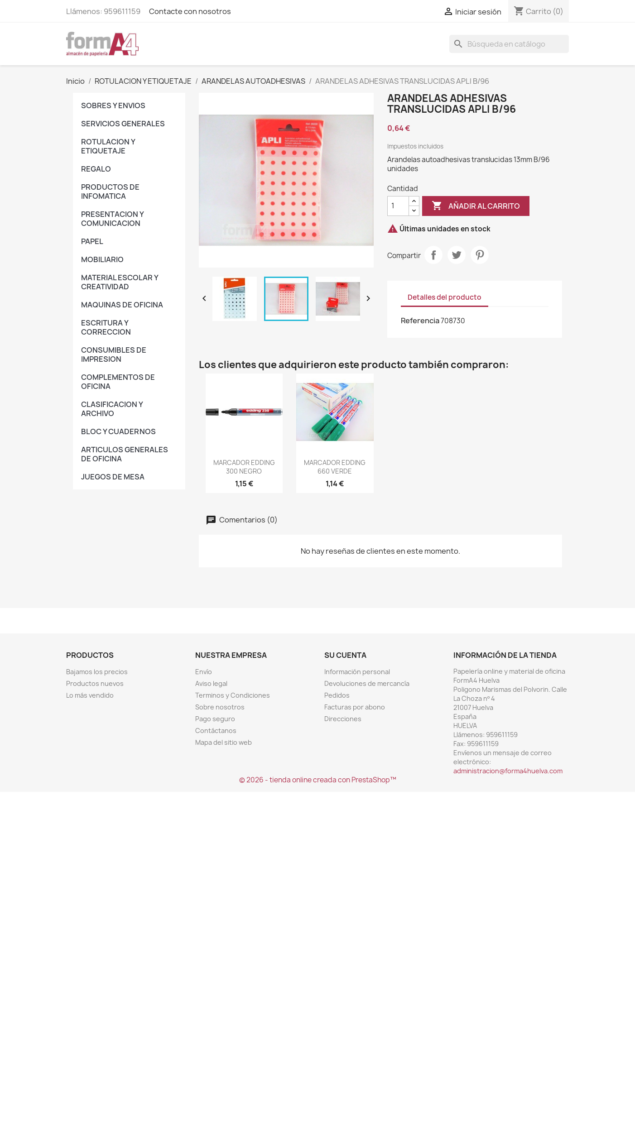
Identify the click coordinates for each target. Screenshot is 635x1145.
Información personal (357, 671)
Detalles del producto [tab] (444, 297)
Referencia (420, 320)
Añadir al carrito (476, 206)
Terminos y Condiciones (232, 695)
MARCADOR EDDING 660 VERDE (335, 467)
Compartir (433, 255)
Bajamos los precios (97, 671)
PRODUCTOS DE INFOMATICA (110, 191)
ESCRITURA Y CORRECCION (106, 327)
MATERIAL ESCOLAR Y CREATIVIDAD (119, 282)
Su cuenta (345, 655)
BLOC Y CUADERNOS (118, 431)
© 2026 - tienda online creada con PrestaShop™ (317, 780)
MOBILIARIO (102, 259)
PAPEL (92, 241)
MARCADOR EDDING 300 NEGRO (244, 467)
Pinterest (480, 255)
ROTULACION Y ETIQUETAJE (108, 146)
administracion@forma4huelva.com (508, 771)
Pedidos (337, 695)
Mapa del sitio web (223, 742)
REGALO (96, 169)
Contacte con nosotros (190, 11)
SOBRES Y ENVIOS (113, 105)
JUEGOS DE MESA (112, 477)
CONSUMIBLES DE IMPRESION (113, 354)
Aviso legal (211, 683)
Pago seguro (215, 718)
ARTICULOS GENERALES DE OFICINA (124, 454)
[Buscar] (509, 44)
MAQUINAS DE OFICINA (122, 305)
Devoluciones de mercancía (366, 683)
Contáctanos (215, 730)
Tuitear (456, 255)
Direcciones (342, 718)
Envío (203, 671)
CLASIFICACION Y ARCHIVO (112, 408)
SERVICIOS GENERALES (123, 124)
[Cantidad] (398, 206)
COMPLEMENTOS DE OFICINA (118, 381)
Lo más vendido (90, 695)
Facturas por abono (354, 707)
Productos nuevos (95, 683)
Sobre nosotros (220, 707)
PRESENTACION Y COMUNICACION (112, 218)
